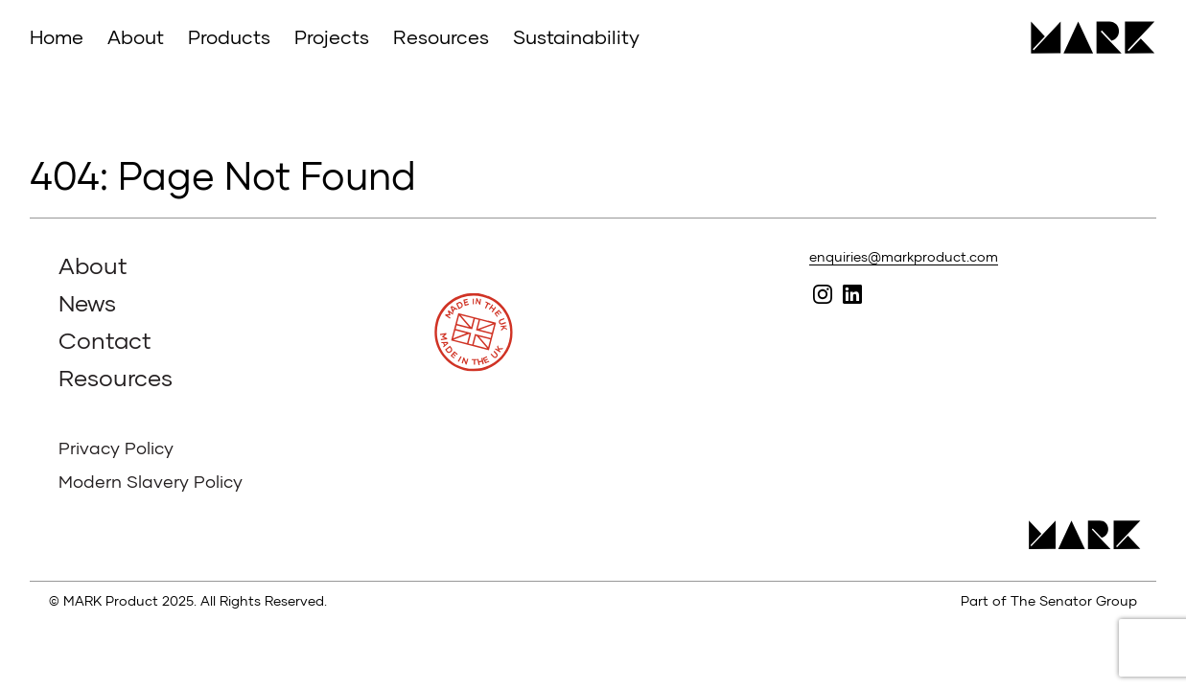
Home (56, 36)
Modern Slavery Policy (150, 481)
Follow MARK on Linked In (852, 294)
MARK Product (1085, 37)
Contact (104, 340)
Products (229, 36)
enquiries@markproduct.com (903, 256)
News (87, 302)
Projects (331, 36)
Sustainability (576, 36)
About (135, 36)
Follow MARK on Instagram (822, 294)
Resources (441, 36)
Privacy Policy (116, 447)
